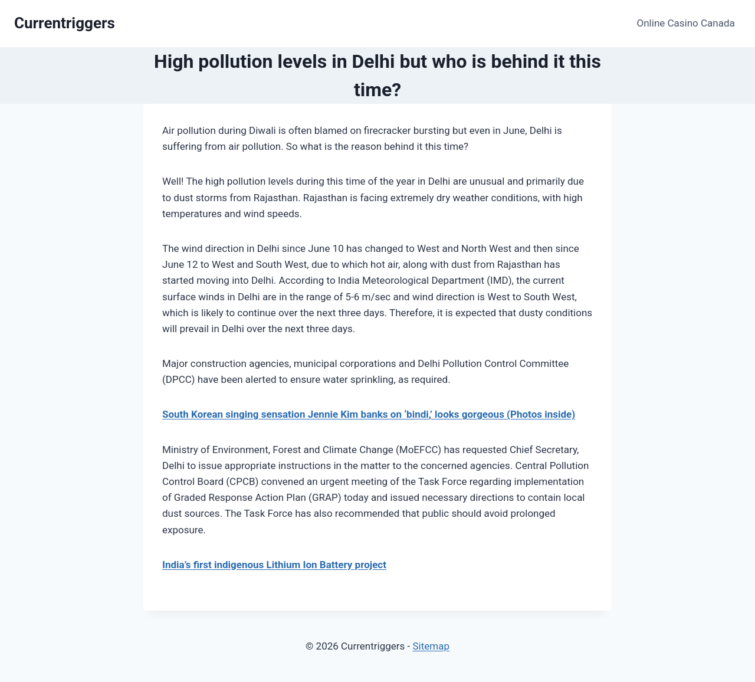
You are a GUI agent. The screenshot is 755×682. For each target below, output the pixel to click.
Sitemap (430, 646)
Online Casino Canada (686, 23)
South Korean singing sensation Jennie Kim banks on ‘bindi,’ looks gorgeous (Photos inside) (368, 414)
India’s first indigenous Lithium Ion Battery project (274, 564)
